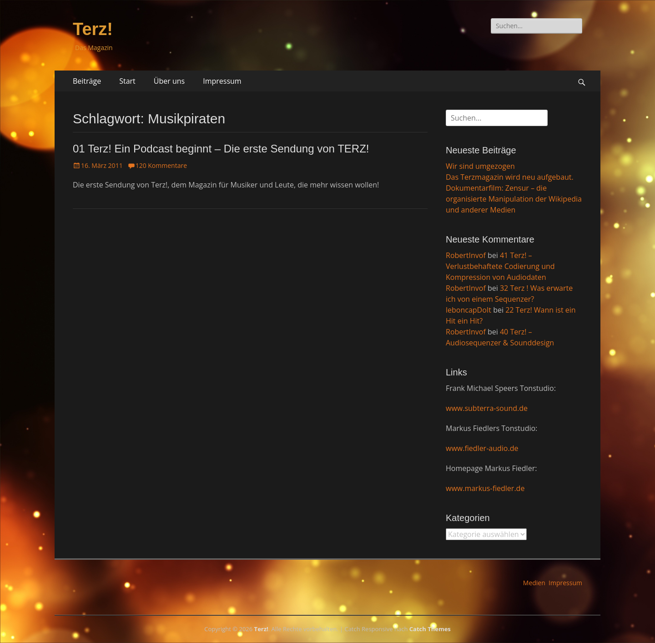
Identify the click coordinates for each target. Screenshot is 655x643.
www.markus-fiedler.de (485, 488)
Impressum (222, 81)
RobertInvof (466, 255)
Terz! (93, 29)
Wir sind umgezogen (480, 166)
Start (127, 81)
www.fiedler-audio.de (482, 448)
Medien (534, 582)
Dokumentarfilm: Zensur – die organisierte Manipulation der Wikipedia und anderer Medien (514, 199)
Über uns (169, 81)
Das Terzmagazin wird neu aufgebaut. (510, 177)
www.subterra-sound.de (487, 408)
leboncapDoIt (468, 310)
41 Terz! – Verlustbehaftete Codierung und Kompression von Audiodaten (500, 266)
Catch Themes (430, 629)
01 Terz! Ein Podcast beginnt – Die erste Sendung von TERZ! (221, 148)
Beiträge (87, 81)
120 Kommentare (161, 165)
